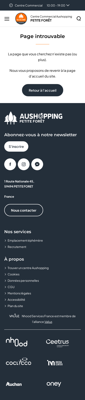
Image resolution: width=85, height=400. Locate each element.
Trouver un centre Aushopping (28, 268)
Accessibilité (16, 299)
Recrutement (17, 247)
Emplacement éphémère (25, 240)
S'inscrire (16, 146)
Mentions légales (19, 293)
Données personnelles (23, 280)
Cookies (13, 274)
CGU (11, 287)
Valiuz (48, 322)
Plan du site (15, 306)
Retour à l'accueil (42, 90)
